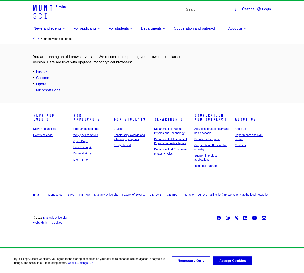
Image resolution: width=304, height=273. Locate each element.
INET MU (84, 194)
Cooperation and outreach (210, 117)
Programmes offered (86, 128)
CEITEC (172, 194)
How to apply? (82, 147)
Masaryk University (106, 194)
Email (36, 194)
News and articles (44, 128)
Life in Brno (80, 159)
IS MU (70, 194)
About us (245, 119)
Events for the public (207, 139)
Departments (168, 119)
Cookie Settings (80, 264)
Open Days (80, 141)
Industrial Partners (206, 165)
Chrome (42, 78)
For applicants (86, 117)
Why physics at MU (85, 135)
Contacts (240, 145)
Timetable (187, 194)
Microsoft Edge (48, 90)
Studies (118, 128)
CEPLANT (156, 194)
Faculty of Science (133, 194)
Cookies (57, 222)
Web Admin (40, 222)
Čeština (248, 9)
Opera (41, 84)
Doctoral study (82, 153)
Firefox (41, 71)
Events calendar (43, 135)
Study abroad (122, 145)
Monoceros (55, 194)
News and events (43, 117)
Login (264, 9)
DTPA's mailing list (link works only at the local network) (233, 194)
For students (129, 119)
